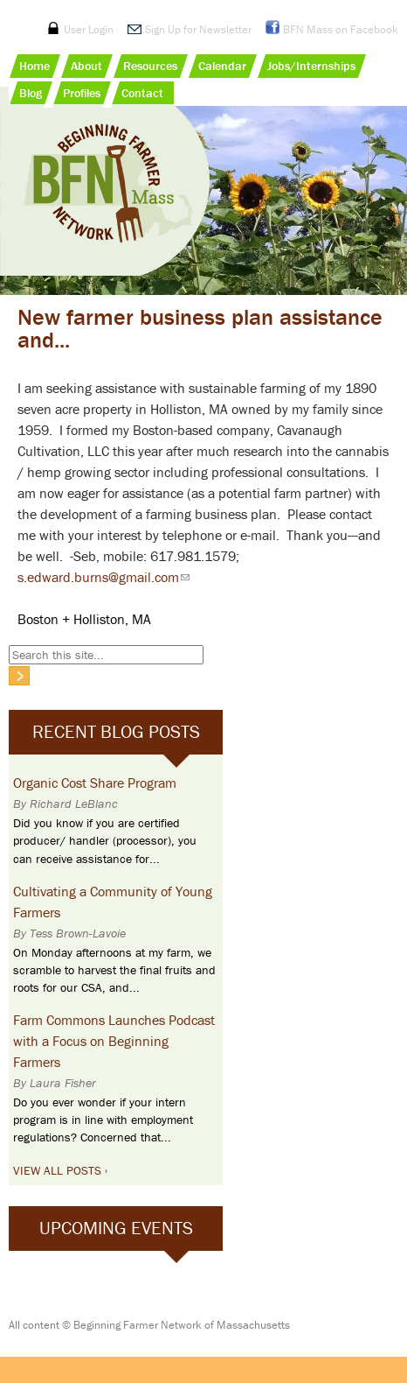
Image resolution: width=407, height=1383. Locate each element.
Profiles (81, 93)
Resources (150, 66)
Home (34, 66)
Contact (142, 93)
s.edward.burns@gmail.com (103, 577)
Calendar (222, 66)
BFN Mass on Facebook (340, 29)
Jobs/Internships (311, 66)
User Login (89, 29)
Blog (30, 93)
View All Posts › (60, 1170)
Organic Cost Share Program (94, 782)
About (86, 66)
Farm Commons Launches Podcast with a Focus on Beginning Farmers (114, 1041)
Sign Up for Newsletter (198, 29)
